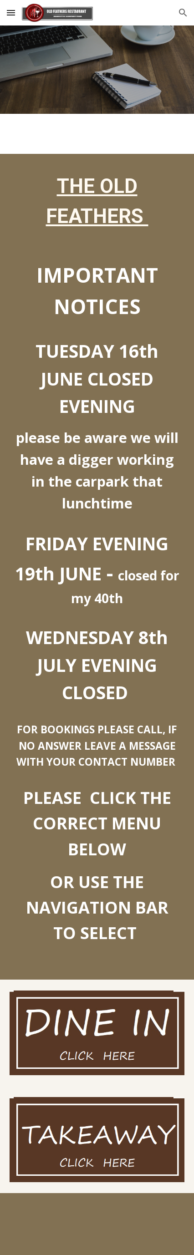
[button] (11, 12)
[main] (97, 201)
